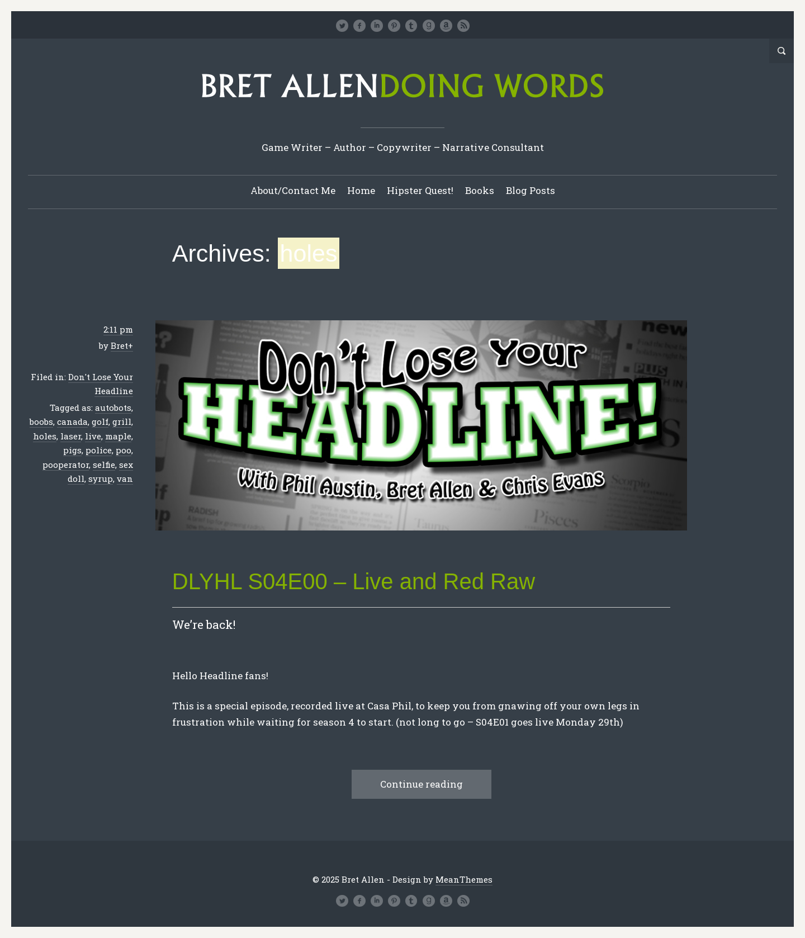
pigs (72, 450)
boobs (41, 421)
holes (44, 436)
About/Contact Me (292, 190)
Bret (119, 345)
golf (100, 421)
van (125, 478)
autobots (113, 407)
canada (72, 421)
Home (361, 190)
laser (70, 436)
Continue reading (421, 784)
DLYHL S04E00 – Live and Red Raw (353, 581)
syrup (100, 478)
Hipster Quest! (420, 190)
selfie (104, 464)
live (93, 436)
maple (118, 436)
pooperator (65, 464)
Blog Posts (530, 190)
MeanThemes (464, 879)
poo (123, 450)
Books (479, 190)
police (99, 450)
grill (121, 421)
